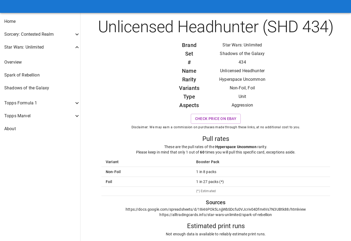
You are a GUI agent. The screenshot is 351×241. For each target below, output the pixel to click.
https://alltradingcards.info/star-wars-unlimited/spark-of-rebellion (215, 215)
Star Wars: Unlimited (242, 45)
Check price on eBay (216, 118)
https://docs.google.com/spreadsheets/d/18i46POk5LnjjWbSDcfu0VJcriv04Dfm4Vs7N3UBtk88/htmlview (216, 209)
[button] (40, 21)
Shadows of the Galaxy (242, 53)
